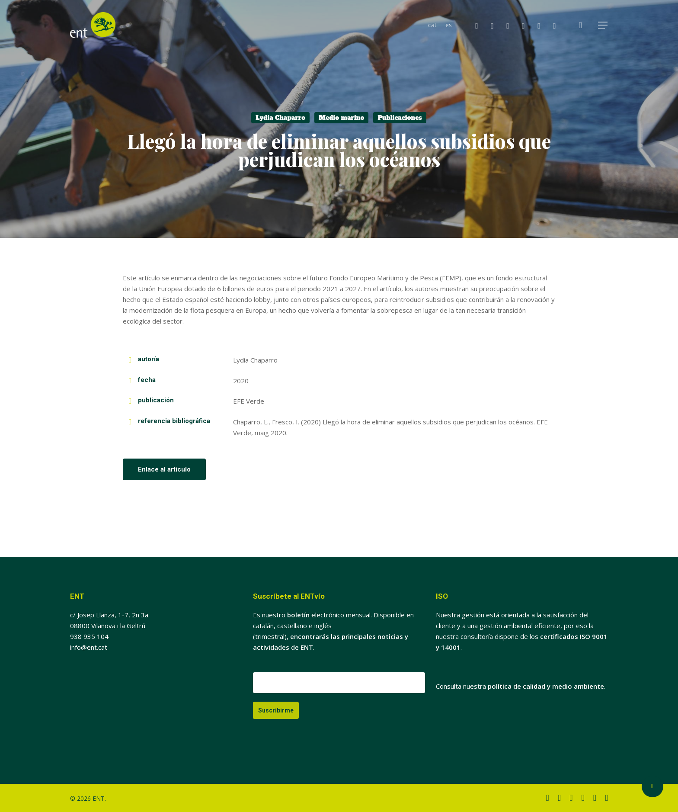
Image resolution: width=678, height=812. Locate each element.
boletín (298, 614)
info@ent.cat (88, 647)
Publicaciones (399, 117)
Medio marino (341, 117)
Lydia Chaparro (280, 117)
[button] (603, 25)
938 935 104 (89, 636)
